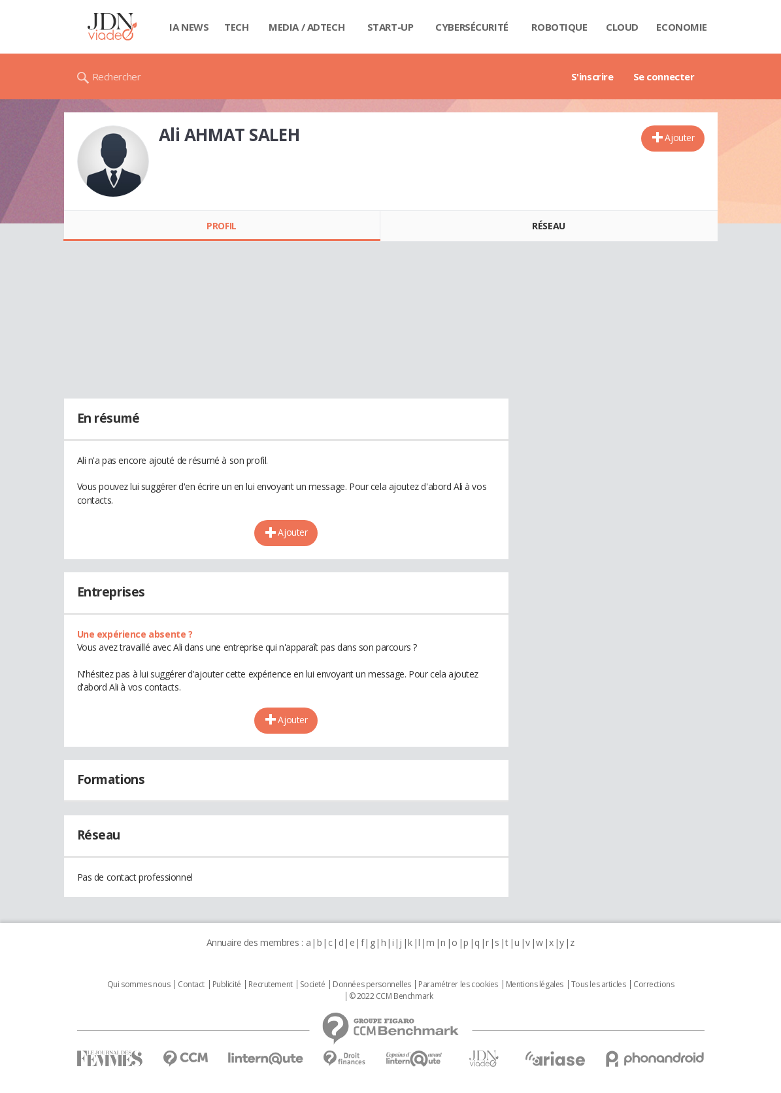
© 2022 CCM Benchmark (391, 996)
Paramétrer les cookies (458, 984)
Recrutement (270, 984)
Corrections (653, 984)
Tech (236, 26)
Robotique (559, 26)
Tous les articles (598, 984)
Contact (191, 984)
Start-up (390, 26)
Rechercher (116, 76)
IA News (188, 26)
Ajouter (679, 137)
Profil (221, 226)
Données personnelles (372, 984)
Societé (312, 984)
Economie (681, 26)
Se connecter (664, 76)
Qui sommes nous (139, 984)
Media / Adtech (306, 26)
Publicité (226, 984)
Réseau (548, 226)
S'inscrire (592, 76)
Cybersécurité (471, 26)
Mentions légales (534, 984)
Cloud (622, 26)
